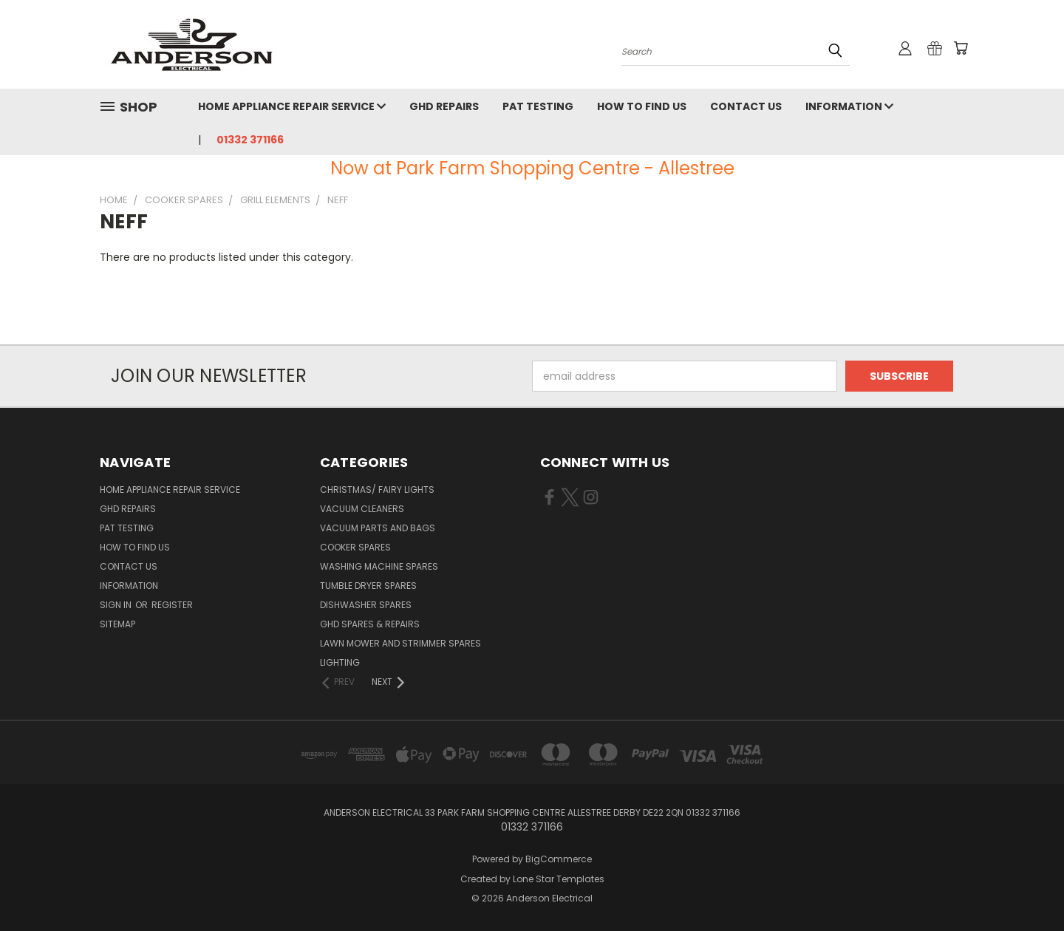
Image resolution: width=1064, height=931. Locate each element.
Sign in (117, 604)
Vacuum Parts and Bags (377, 528)
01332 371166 (250, 139)
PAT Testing (537, 106)
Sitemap (117, 624)
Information (849, 106)
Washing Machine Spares (379, 566)
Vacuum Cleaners (362, 508)
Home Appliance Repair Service (292, 106)
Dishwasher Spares (366, 604)
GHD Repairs (444, 106)
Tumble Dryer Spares (368, 585)
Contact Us (746, 106)
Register (172, 604)
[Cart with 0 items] (960, 48)
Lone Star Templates (558, 879)
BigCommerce (558, 859)
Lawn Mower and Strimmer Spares (400, 643)
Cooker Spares (355, 547)
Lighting (340, 662)
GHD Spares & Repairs (370, 624)
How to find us (641, 106)
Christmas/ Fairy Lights (377, 489)
